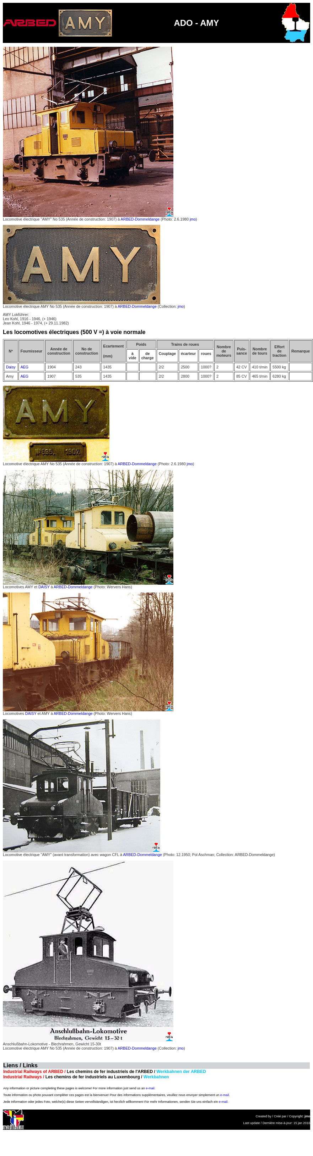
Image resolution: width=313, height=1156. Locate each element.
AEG (25, 367)
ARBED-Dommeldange (140, 219)
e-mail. (150, 1088)
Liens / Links (20, 1065)
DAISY (44, 587)
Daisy (11, 367)
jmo (193, 219)
